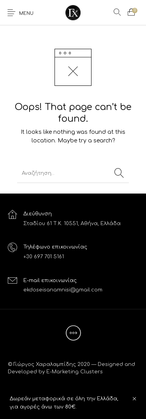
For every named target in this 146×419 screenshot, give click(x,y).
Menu (26, 13)
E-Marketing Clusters (74, 372)
